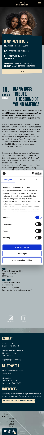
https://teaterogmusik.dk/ (22, 290)
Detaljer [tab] (22, 179)
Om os (6, 416)
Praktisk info (13, 421)
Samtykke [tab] (8, 179)
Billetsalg (12, 419)
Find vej (11, 424)
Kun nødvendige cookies (22, 260)
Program (7, 414)
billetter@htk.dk (13, 287)
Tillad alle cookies (22, 247)
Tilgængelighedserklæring (11, 360)
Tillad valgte (22, 254)
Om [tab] (36, 179)
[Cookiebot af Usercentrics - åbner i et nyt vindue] (32, 173)
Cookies (12, 426)
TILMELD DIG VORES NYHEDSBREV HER (19, 400)
